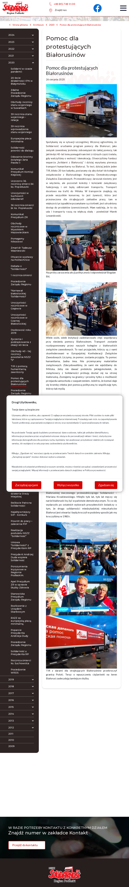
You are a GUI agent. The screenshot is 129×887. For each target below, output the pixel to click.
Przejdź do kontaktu (25, 845)
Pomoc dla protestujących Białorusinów (80, 25)
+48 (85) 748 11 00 (64, 3)
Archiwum (38, 25)
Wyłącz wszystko (68, 485)
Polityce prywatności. (95, 470)
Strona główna (20, 25)
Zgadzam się (106, 485)
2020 (51, 25)
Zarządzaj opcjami (26, 485)
